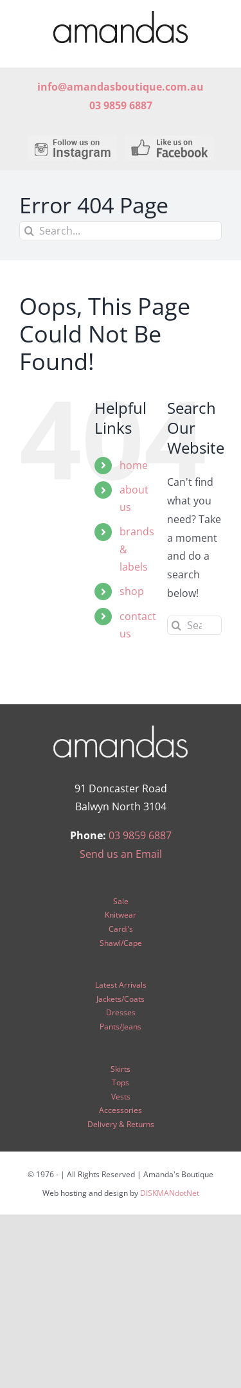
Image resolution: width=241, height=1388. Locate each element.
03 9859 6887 (140, 835)
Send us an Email (121, 854)
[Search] (29, 230)
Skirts (120, 1068)
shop (132, 591)
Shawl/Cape (121, 943)
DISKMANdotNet (169, 1193)
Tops (120, 1082)
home (134, 465)
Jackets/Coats (120, 998)
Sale (121, 901)
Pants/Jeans (120, 1026)
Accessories (120, 1110)
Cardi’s (121, 928)
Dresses (121, 1012)
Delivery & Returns (120, 1124)
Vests (120, 1096)
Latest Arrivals (121, 984)
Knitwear (120, 914)
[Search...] (120, 230)
